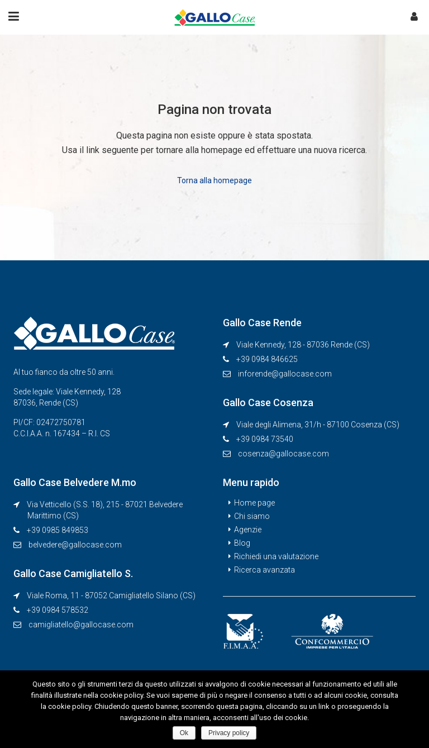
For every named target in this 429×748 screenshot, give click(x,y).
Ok (184, 733)
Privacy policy (228, 733)
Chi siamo (252, 516)
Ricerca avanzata (264, 569)
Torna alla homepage (214, 180)
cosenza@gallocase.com (283, 453)
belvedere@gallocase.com (75, 544)
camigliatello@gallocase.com (81, 624)
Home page (254, 502)
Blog (242, 543)
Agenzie (247, 529)
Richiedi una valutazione (276, 556)
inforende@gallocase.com (285, 373)
